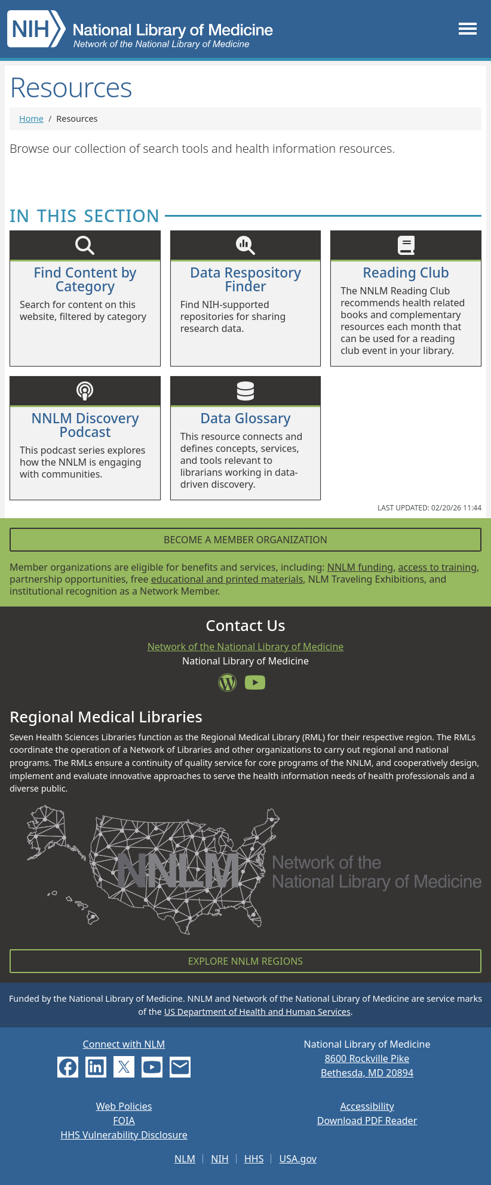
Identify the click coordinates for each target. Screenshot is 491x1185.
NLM (184, 1158)
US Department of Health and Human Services (257, 1011)
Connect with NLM (124, 1044)
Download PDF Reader (367, 1120)
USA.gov (298, 1158)
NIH (219, 1158)
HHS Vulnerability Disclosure (123, 1134)
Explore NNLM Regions (245, 961)
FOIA (123, 1120)
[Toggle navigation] (468, 29)
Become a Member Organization (245, 539)
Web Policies (124, 1106)
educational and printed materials (227, 579)
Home (31, 118)
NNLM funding (360, 567)
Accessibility (367, 1106)
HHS (254, 1158)
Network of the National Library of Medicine (246, 646)
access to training (437, 567)
